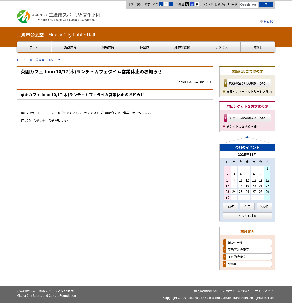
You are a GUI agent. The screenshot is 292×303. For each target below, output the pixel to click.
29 (267, 191)
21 (260, 186)
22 (267, 186)
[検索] (248, 5)
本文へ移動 (134, 4)
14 (260, 180)
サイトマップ (264, 291)
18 (240, 186)
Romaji (232, 4)
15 (267, 180)
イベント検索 (247, 216)
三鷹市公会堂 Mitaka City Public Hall (56, 34)
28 (260, 191)
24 (234, 191)
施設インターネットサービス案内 (249, 91)
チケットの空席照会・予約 (247, 118)
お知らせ (54, 60)
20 (254, 186)
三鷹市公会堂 (35, 60)
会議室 (232, 264)
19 (247, 186)
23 (227, 191)
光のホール (235, 242)
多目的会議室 (237, 256)
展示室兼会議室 (238, 249)
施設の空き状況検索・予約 (247, 83)
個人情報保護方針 (206, 291)
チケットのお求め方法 (241, 126)
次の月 (264, 206)
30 (227, 197)
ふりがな (208, 4)
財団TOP (269, 21)
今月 (247, 206)
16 (227, 186)
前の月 (230, 206)
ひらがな (220, 4)
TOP (19, 60)
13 (254, 180)
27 (254, 191)
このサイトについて (236, 291)
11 (240, 180)
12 (247, 180)
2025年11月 (247, 154)
